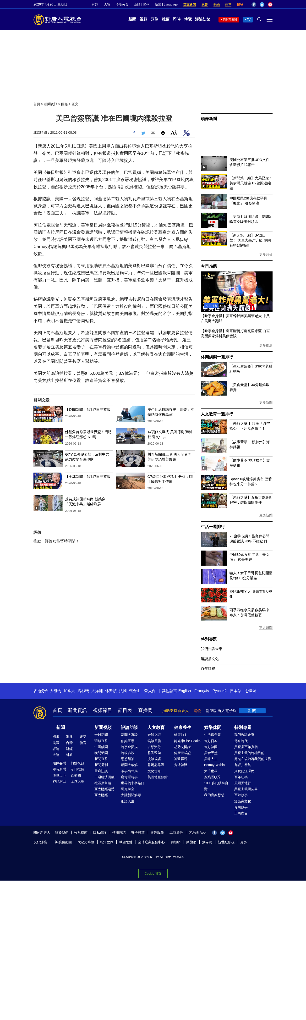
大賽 (107, 4)
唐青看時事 (129, 777)
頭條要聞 (59, 763)
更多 (243, 842)
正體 (137, 4)
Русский (220, 691)
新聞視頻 (103, 727)
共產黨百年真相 (246, 747)
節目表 (125, 710)
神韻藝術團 (63, 842)
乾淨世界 (106, 842)
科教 (69, 755)
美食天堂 (211, 753)
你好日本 (211, 741)
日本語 (235, 691)
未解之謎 (154, 735)
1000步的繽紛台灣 (216, 786)
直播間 (145, 710)
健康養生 (182, 727)
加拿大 (69, 691)
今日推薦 (209, 266)
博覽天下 (59, 775)
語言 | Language (166, 4)
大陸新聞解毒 (131, 795)
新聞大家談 (129, 735)
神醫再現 (180, 759)
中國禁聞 (101, 747)
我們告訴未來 (211, 649)
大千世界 (211, 771)
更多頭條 (266, 254)
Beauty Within (214, 765)
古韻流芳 (154, 747)
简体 (146, 4)
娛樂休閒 (212, 727)
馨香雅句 (154, 753)
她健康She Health (187, 741)
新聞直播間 (230, 19)
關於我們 (61, 832)
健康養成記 (182, 753)
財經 (69, 749)
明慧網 (175, 842)
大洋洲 (97, 691)
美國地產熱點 (158, 777)
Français (201, 691)
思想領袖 (127, 759)
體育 (83, 743)
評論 (56, 749)
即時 (176, 19)
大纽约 (55, 691)
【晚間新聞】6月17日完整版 (87, 410)
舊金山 (135, 691)
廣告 (205, 4)
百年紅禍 (208, 669)
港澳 (69, 737)
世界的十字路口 (132, 783)
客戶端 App (197, 832)
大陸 (56, 755)
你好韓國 (211, 747)
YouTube (270, 4)
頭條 (154, 19)
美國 (56, 743)
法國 (123, 691)
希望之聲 (125, 842)
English (184, 691)
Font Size (173, 132)
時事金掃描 (129, 747)
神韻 (95, 4)
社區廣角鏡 (102, 783)
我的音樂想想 (214, 795)
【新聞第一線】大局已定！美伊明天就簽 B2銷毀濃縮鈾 (251, 183)
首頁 (36, 104)
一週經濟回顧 (104, 777)
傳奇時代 (241, 741)
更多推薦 (266, 345)
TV (249, 19)
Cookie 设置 (153, 873)
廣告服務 (157, 832)
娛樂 (83, 737)
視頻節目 (102, 710)
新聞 (132, 19)
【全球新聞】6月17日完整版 (87, 476)
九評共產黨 (242, 765)
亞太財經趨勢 (104, 789)
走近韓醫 (180, 765)
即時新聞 (59, 769)
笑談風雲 (154, 741)
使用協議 (119, 832)
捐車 (228, 4)
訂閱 (252, 711)
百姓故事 (241, 795)
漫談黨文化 (210, 659)
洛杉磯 (83, 691)
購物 (240, 4)
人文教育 (156, 727)
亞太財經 (101, 795)
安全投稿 (138, 832)
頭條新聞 (209, 118)
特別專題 (209, 639)
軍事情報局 (129, 771)
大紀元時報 (85, 842)
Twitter (262, 4)
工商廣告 (241, 813)
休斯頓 (111, 691)
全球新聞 (101, 735)
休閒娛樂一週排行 (217, 357)
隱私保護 (100, 832)
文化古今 (154, 771)
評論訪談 (202, 19)
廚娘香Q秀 (212, 777)
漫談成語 (154, 759)
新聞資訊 (50, 104)
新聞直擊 (101, 759)
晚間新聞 (101, 753)
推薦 (165, 19)
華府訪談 (101, 771)
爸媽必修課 (156, 765)
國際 (64, 104)
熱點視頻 (77, 763)
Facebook (253, 4)
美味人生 (211, 759)
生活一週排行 (213, 526)
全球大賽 (77, 781)
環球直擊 (101, 741)
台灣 (69, 743)
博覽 (188, 19)
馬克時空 (127, 789)
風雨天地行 (242, 783)
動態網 (191, 842)
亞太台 (150, 691)
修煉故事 (241, 807)
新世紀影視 (226, 842)
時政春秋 (127, 753)
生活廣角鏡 (212, 735)
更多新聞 (266, 402)
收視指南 (80, 832)
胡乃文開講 (182, 747)
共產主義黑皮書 (246, 789)
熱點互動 (127, 741)
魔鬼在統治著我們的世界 (252, 759)
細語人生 (127, 801)
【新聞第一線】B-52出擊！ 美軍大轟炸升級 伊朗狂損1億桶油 (250, 240)
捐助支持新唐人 (175, 711)
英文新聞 (189, 4)
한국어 (251, 691)
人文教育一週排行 (217, 414)
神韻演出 (59, 781)
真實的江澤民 (244, 771)
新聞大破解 (129, 765)
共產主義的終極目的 (249, 753)
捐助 (216, 4)
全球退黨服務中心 (151, 842)
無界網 (207, 842)
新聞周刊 (101, 765)
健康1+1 (180, 735)
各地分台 (122, 4)
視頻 (143, 19)
